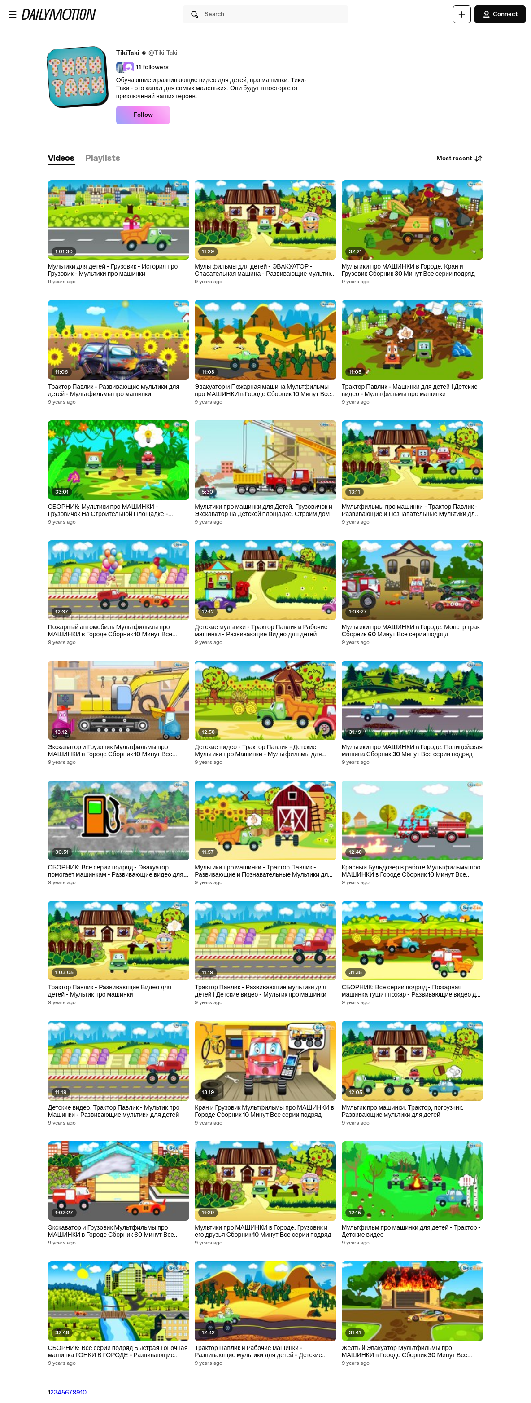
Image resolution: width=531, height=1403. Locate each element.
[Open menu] (12, 14)
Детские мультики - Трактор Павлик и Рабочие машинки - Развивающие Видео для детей (261, 631)
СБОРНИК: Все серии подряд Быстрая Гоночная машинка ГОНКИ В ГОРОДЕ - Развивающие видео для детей (118, 1352)
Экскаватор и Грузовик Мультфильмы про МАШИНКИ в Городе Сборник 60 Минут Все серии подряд (111, 1231)
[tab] (61, 158)
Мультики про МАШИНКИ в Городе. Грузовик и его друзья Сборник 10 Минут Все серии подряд (263, 1231)
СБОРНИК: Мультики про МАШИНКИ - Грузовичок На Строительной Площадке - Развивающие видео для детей (108, 510)
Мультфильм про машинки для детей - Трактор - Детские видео (411, 1231)
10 (83, 1393)
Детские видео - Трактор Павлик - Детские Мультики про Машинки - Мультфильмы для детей (258, 751)
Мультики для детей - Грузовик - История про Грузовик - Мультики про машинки (113, 270)
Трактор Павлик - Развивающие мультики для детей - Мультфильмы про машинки (113, 391)
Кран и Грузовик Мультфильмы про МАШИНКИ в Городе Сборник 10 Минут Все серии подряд (264, 1111)
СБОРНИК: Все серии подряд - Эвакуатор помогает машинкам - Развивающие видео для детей (115, 871)
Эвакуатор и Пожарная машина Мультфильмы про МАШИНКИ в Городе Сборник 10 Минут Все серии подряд (263, 391)
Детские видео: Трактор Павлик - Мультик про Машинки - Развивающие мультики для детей (114, 1111)
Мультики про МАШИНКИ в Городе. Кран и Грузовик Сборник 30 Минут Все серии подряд (408, 270)
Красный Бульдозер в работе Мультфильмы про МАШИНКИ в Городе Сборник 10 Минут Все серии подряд (411, 871)
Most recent (459, 158)
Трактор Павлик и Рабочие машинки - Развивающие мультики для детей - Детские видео (258, 1352)
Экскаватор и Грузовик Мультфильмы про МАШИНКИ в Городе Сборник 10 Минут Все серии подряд (110, 751)
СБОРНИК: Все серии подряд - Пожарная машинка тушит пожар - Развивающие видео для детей (412, 991)
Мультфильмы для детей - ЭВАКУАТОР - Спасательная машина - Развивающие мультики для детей (265, 270)
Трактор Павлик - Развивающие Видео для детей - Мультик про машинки (109, 991)
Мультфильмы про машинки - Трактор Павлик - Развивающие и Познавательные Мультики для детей (410, 510)
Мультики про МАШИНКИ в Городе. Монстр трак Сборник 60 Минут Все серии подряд (411, 631)
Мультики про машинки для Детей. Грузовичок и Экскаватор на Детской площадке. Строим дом (263, 510)
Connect (500, 14)
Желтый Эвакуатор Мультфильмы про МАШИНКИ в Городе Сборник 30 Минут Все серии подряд (404, 1352)
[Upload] (462, 14)
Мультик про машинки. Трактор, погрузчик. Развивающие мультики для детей (403, 1111)
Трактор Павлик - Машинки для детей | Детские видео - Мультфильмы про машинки (410, 391)
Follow (143, 115)
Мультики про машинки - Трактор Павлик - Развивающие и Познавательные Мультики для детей (263, 871)
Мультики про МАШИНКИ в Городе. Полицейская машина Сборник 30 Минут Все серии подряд (412, 751)
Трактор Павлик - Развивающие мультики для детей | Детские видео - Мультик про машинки (260, 991)
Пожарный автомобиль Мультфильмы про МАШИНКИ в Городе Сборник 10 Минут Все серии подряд (110, 631)
